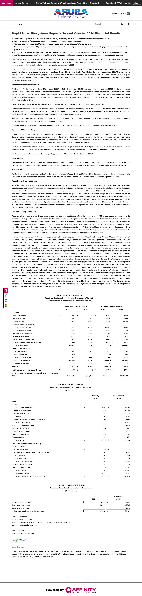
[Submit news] (6, 290)
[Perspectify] (6, 295)
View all (137, 3)
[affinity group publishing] (6, 300)
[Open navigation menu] (17, 24)
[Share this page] (128, 24)
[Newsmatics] (6, 305)
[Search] (106, 24)
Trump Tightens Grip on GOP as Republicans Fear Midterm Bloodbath (78, 3)
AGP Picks (6, 3)
